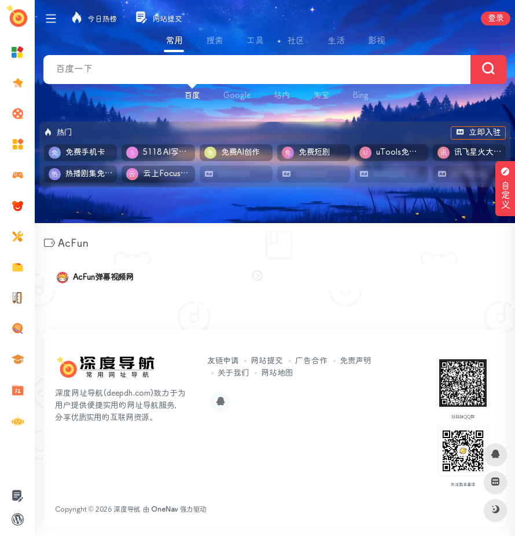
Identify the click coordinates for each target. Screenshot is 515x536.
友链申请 (222, 361)
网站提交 (267, 361)
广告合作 (311, 361)
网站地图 (277, 373)
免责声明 (355, 361)
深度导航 (127, 509)
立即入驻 (478, 132)
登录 (495, 18)
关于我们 (233, 373)
